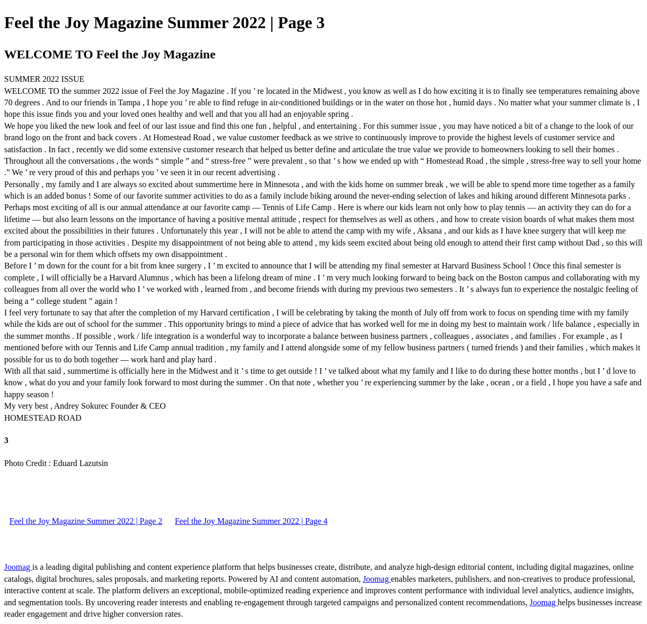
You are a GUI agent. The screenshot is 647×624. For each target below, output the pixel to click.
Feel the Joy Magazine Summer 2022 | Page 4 (251, 521)
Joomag (18, 566)
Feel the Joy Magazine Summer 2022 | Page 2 (85, 521)
